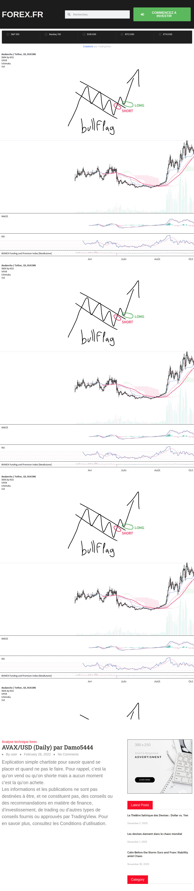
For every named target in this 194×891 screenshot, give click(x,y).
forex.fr (22, 14)
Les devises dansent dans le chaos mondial (154, 834)
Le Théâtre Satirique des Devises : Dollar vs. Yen (157, 815)
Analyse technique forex (19, 742)
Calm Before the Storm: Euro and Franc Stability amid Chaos (157, 854)
